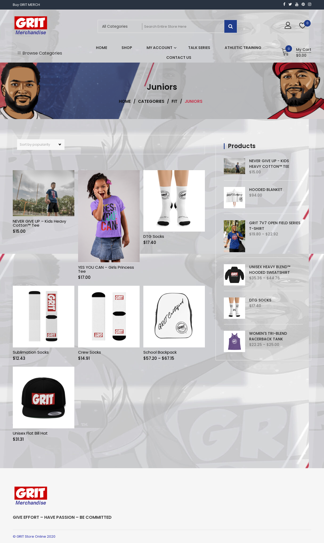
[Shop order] (40, 144)
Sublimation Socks (31, 352)
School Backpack (160, 352)
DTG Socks (153, 236)
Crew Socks (89, 352)
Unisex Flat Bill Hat (30, 433)
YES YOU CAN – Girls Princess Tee (106, 269)
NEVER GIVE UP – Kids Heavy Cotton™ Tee (39, 223)
